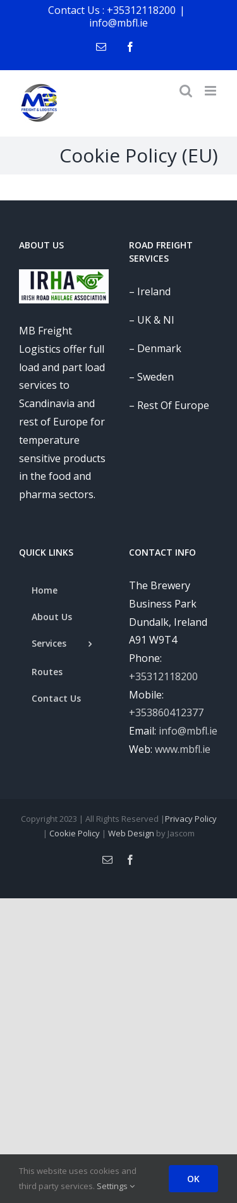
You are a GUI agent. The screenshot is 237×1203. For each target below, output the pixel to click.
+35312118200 (163, 676)
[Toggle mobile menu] (211, 90)
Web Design (131, 833)
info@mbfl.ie (118, 23)
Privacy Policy (191, 818)
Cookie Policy (74, 833)
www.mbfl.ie (182, 749)
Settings (116, 1186)
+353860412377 (166, 712)
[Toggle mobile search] (185, 90)
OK (193, 1179)
